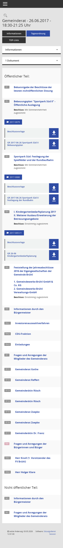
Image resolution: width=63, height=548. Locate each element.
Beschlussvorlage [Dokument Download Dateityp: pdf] (16, 131)
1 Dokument (12, 60)
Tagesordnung (38, 33)
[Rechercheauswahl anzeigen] (4, 15)
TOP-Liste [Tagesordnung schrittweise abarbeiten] (14, 40)
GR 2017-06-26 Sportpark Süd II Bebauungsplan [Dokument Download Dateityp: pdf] (22, 143)
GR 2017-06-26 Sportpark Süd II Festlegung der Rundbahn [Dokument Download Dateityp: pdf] (22, 199)
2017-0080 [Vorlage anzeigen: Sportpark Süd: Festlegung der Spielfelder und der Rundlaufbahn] (15, 177)
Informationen (14, 33)
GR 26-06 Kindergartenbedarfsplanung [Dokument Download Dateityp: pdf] (21, 254)
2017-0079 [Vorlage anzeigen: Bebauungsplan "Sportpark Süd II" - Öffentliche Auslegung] (15, 122)
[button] (54, 133)
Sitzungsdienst (50, 532)
